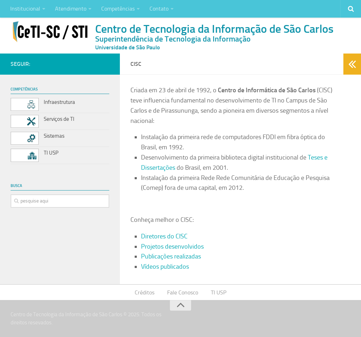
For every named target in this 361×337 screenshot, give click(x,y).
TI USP (51, 153)
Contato (159, 8)
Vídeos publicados (165, 266)
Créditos (144, 292)
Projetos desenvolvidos (172, 246)
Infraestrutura (59, 102)
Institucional (25, 8)
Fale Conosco (182, 292)
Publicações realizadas (171, 256)
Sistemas (54, 136)
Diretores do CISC (164, 236)
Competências (118, 8)
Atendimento (70, 8)
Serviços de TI (59, 119)
